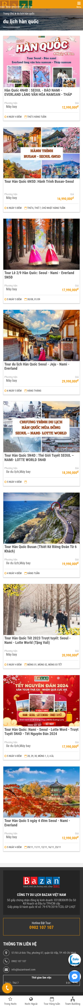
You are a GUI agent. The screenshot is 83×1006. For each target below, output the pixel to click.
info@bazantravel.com (23, 969)
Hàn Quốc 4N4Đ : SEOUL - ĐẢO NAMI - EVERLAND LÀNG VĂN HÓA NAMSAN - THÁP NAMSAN (38, 94)
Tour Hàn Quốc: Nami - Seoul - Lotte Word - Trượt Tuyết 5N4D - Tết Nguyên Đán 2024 (41, 731)
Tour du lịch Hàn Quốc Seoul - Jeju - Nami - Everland (36, 366)
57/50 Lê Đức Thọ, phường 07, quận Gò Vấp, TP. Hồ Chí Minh (43, 952)
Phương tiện (10, 103)
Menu (79, 7)
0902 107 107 (18, 961)
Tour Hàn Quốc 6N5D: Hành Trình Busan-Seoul (39, 181)
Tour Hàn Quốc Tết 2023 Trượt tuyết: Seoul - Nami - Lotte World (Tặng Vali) (37, 640)
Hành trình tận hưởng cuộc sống (16, 7)
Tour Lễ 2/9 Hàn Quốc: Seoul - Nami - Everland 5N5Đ (39, 275)
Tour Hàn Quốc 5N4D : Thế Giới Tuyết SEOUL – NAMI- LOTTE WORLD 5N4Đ (39, 457)
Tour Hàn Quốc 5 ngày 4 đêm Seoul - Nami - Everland (37, 822)
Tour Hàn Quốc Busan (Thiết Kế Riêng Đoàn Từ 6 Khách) (40, 548)
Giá (77, 103)
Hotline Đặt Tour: (41, 923)
